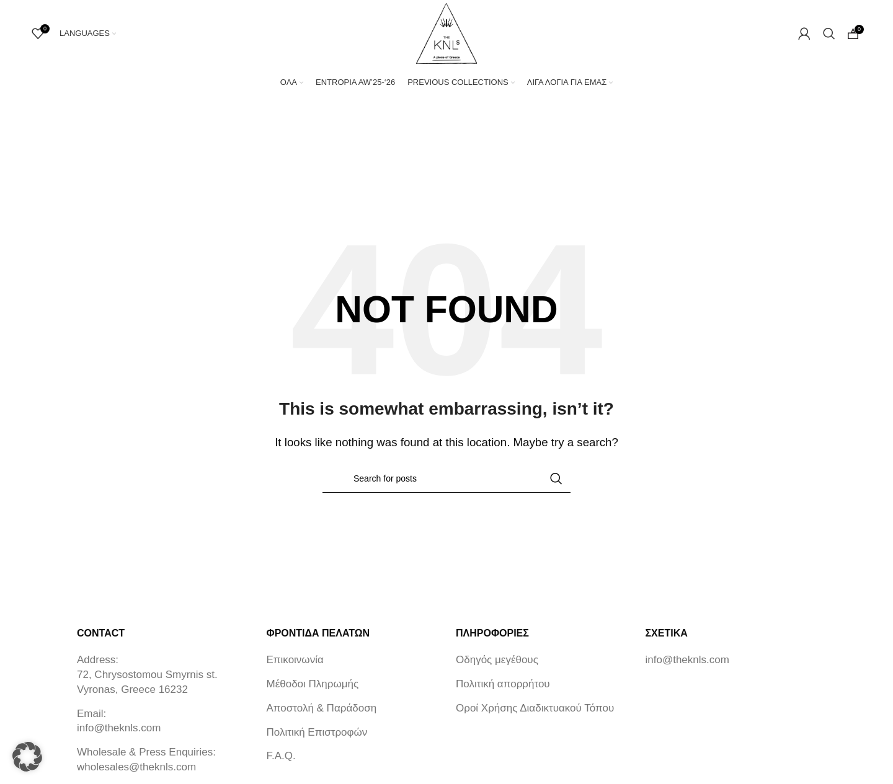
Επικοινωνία (295, 667)
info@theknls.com (119, 735)
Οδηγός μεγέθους (497, 667)
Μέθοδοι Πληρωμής (313, 691)
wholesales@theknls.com (136, 774)
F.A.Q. (281, 763)
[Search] (829, 37)
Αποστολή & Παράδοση (322, 715)
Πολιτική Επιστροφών (317, 739)
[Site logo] (446, 36)
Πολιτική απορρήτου (503, 691)
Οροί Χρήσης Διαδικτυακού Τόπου (535, 715)
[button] (27, 756)
